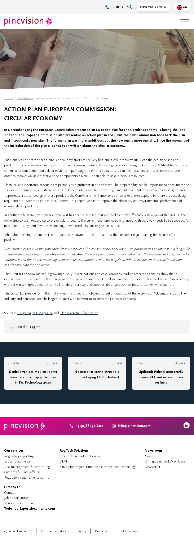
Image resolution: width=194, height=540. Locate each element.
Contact (10, 493)
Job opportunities (16, 498)
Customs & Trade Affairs (21, 472)
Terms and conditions (55, 531)
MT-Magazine (42, 313)
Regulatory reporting (19, 456)
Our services (14, 450)
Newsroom (25, 98)
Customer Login (153, 7)
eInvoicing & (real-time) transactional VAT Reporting (97, 467)
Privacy (82, 531)
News (149, 456)
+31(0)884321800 (86, 426)
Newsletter (152, 467)
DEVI (63, 461)
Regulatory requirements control (27, 477)
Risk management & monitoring (27, 467)
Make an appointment (20, 503)
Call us (114, 7)
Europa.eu (24, 313)
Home (8, 98)
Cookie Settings (128, 531)
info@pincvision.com (134, 426)
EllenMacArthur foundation (79, 313)
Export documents (17, 461)
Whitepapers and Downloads (165, 461)
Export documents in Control (80, 456)
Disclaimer (102, 531)
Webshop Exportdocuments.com (29, 508)
